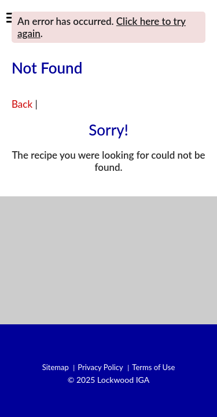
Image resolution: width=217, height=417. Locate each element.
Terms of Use (153, 367)
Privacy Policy (100, 367)
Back (22, 104)
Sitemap (55, 367)
